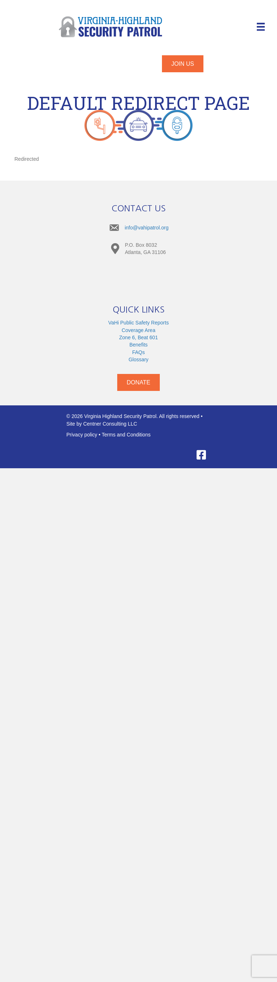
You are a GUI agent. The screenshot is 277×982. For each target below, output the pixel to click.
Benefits (138, 345)
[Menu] (261, 27)
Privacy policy (81, 435)
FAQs (138, 352)
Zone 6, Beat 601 (138, 337)
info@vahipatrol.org (147, 228)
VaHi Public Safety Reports (138, 323)
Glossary (138, 359)
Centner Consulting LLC (110, 424)
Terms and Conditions (126, 435)
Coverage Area (138, 330)
